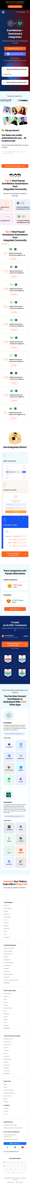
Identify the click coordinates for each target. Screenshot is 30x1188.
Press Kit (6, 1101)
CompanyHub (7, 917)
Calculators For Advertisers (11, 1139)
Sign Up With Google (15, 54)
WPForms (6, 1062)
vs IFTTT (6, 1114)
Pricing (5, 1087)
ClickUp (6, 1005)
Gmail (5, 999)
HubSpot (6, 957)
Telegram (6, 1025)
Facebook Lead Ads (9, 948)
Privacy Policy (10, 1182)
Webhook (6, 996)
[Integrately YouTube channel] (22, 1147)
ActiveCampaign (8, 951)
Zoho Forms (7, 1071)
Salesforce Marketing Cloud (11, 980)
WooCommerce (8, 1008)
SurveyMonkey (7, 1059)
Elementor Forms (8, 1039)
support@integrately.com (11, 1151)
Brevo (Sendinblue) (9, 962)
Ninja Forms (7, 1065)
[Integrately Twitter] (7, 1147)
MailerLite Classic (8, 974)
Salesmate (6, 928)
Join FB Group (15, 1143)
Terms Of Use (19, 1182)
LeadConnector (8, 954)
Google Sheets (8, 993)
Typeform (6, 1050)
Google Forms (7, 1044)
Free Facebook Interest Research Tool (10, 1135)
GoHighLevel (7, 960)
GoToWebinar (7, 965)
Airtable (6, 1019)
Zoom (5, 1022)
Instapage (6, 1068)
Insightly (6, 911)
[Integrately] (3, 12)
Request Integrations (9, 1093)
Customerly (7, 937)
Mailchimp (6, 968)
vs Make (6, 1111)
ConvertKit (6, 977)
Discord (6, 1016)
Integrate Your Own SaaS (10, 1125)
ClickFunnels (7, 971)
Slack (5, 1011)
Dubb (5, 934)
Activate (14, 203)
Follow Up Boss (8, 908)
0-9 (4, 1162)
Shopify (6, 1002)
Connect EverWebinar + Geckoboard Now (16, 554)
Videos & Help (7, 1096)
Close (5, 920)
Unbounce (6, 1056)
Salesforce (6, 905)
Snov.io (5, 931)
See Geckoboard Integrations (14, 816)
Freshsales (6, 914)
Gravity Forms (7, 1042)
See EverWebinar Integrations (14, 733)
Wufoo (5, 1053)
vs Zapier (6, 1108)
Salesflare (6, 925)
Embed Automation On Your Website (13, 1128)
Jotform (6, 1047)
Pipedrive (6, 923)
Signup (5, 1098)
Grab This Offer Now (15, 6)
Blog (5, 1084)
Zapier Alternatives (9, 1090)
